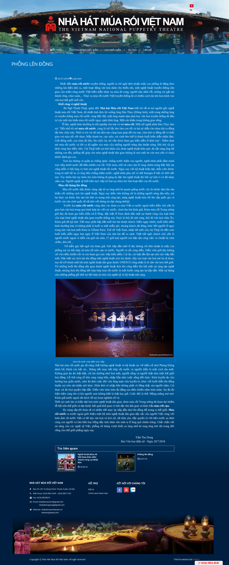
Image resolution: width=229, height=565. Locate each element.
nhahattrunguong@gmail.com (52, 505)
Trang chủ (37, 50)
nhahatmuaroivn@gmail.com (51, 502)
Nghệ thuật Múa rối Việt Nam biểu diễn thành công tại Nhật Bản (88, 458)
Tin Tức (132, 50)
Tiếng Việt (191, 5)
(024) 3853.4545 (209, 563)
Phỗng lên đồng (145, 454)
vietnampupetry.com (50, 512)
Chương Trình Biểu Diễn (83, 50)
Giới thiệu (56, 50)
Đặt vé (91, 489)
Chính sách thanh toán (98, 493)
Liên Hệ (147, 50)
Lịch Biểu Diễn (113, 50)
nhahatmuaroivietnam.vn (52, 509)
